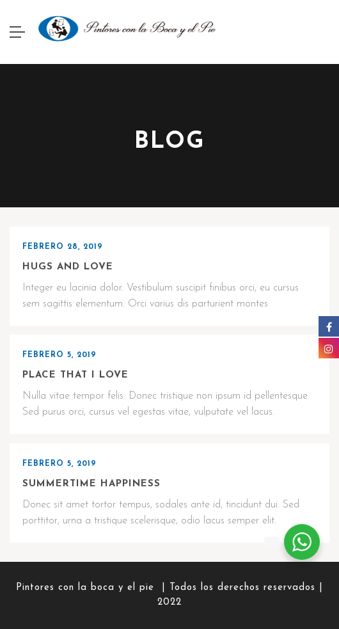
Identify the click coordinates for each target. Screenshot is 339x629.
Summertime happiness (91, 484)
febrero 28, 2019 (62, 247)
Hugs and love (67, 267)
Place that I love (75, 375)
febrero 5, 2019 (59, 355)
